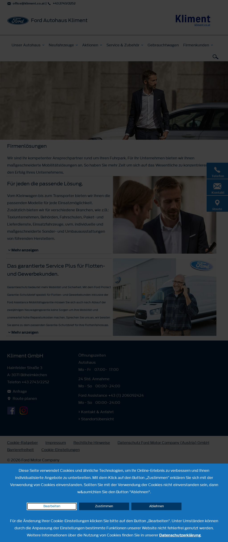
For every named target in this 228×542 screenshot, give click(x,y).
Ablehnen (156, 506)
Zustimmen (104, 506)
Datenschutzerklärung (180, 535)
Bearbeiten (51, 506)
